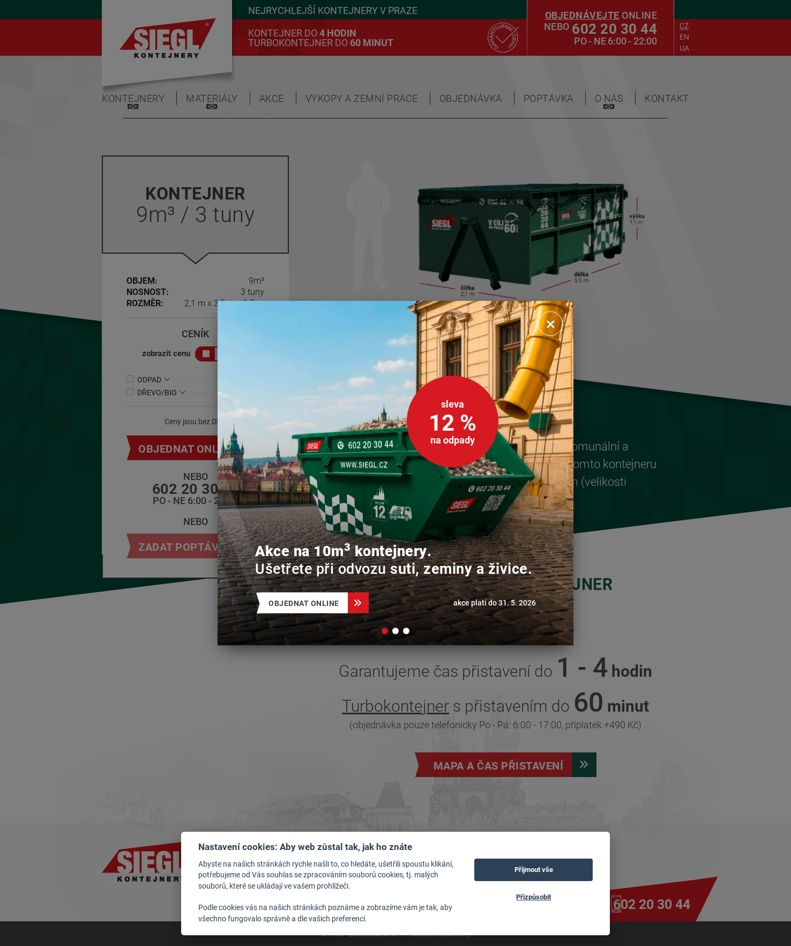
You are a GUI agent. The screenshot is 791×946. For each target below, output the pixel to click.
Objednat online (308, 603)
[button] (385, 631)
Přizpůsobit (533, 896)
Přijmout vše (533, 869)
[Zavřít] (550, 324)
